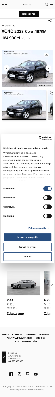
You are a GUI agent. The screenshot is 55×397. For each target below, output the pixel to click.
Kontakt (17, 334)
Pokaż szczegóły (37, 228)
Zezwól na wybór (27, 247)
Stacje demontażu (26, 341)
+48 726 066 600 (15, 361)
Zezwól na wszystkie (27, 237)
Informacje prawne (37, 334)
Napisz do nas (28, 14)
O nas (5, 334)
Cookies (40, 338)
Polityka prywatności (19, 338)
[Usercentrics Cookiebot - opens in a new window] (39, 138)
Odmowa (27, 256)
